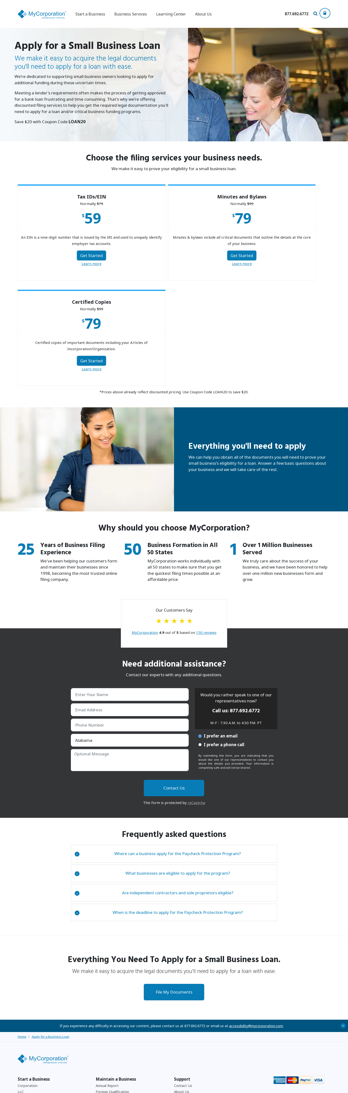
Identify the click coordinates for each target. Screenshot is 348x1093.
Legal (178, 1006)
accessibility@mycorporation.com (256, 921)
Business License (31, 1025)
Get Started (68, 257)
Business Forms (108, 1043)
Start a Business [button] (90, 14)
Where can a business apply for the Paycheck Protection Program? (158, 750)
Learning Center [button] (171, 14)
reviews (206, 528)
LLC (21, 988)
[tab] (174, 750)
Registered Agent (32, 1031)
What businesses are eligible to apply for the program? (152, 769)
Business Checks (109, 1037)
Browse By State (31, 1012)
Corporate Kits (30, 1043)
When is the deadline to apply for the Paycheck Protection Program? (159, 808)
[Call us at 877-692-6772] (296, 13)
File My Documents (174, 888)
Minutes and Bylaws (34, 1037)
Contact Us (183, 981)
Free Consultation (188, 1025)
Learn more (68, 265)
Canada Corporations (35, 994)
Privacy (179, 1012)
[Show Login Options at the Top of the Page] (324, 13)
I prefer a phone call (221, 640)
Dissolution (105, 994)
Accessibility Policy (298, 1086)
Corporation (27, 981)
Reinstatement (107, 1006)
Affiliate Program (188, 1000)
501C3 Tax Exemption (113, 1018)
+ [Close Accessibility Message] (343, 921)
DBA (21, 1006)
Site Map (181, 1031)
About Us (203, 14)
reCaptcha (196, 698)
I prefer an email (218, 632)
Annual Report (107, 981)
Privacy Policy (273, 1086)
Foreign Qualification (112, 988)
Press (178, 1018)
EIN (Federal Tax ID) (34, 1018)
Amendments (106, 1012)
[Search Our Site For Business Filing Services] (316, 14)
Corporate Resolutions (114, 1031)
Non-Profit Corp (31, 1000)
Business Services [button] (130, 14)
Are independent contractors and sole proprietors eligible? (154, 789)
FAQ (177, 994)
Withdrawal (105, 1000)
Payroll (101, 1025)
